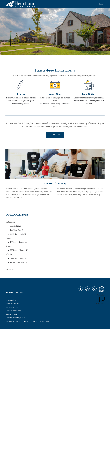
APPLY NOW (55, 135)
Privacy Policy (10, 300)
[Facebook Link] (80, 289)
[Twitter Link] (87, 289)
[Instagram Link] (94, 289)
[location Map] (81, 237)
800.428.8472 (15, 304)
